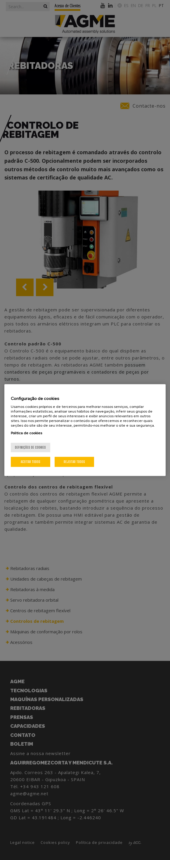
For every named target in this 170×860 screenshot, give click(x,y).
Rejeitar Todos (74, 461)
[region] (85, 430)
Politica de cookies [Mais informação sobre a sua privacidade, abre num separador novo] (26, 433)
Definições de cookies (30, 447)
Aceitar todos (30, 461)
